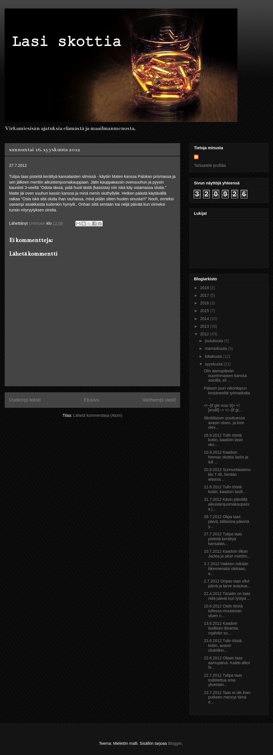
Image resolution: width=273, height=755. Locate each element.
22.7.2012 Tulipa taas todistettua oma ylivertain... (223, 680)
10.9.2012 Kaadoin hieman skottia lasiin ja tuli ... (226, 457)
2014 (205, 318)
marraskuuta (216, 348)
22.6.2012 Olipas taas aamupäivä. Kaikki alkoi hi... (227, 663)
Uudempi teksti (25, 400)
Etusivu (91, 400)
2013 (205, 326)
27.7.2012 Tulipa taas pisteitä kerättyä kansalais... (223, 539)
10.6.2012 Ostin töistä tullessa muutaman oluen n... (223, 611)
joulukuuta (214, 340)
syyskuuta (214, 364)
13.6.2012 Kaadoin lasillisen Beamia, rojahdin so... (221, 628)
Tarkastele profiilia (210, 165)
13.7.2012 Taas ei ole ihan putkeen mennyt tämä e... (227, 697)
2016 (205, 303)
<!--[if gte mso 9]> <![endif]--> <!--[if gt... (223, 408)
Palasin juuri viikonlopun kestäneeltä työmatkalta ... (227, 393)
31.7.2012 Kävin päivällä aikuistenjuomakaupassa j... (227, 504)
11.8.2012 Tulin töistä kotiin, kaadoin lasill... (225, 489)
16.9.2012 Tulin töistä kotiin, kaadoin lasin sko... (223, 440)
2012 (205, 334)
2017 (205, 295)
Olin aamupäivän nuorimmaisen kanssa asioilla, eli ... (225, 376)
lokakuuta (214, 356)
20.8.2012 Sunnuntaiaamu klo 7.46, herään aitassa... (227, 474)
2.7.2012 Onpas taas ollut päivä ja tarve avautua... (227, 583)
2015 (205, 310)
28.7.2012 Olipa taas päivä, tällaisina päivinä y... (226, 521)
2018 (205, 287)
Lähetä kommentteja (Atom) (97, 415)
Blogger (174, 743)
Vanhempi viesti (159, 400)
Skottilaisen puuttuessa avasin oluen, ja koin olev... (224, 423)
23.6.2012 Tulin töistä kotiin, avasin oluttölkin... (223, 645)
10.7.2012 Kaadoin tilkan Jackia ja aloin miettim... (227, 553)
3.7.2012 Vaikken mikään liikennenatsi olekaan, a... (226, 568)
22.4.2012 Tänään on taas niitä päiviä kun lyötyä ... (227, 596)
